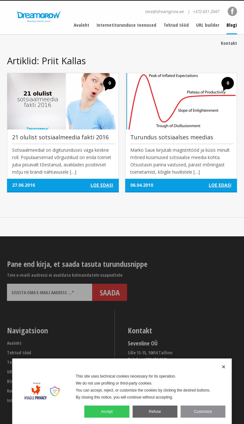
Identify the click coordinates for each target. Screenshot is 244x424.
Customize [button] (203, 411)
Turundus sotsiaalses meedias (171, 137)
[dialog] (122, 391)
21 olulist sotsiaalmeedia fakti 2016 (60, 137)
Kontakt (229, 43)
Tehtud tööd (176, 25)
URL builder (207, 25)
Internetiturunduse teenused (126, 25)
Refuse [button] (155, 411)
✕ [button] (223, 367)
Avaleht (81, 25)
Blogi (232, 25)
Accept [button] (107, 411)
